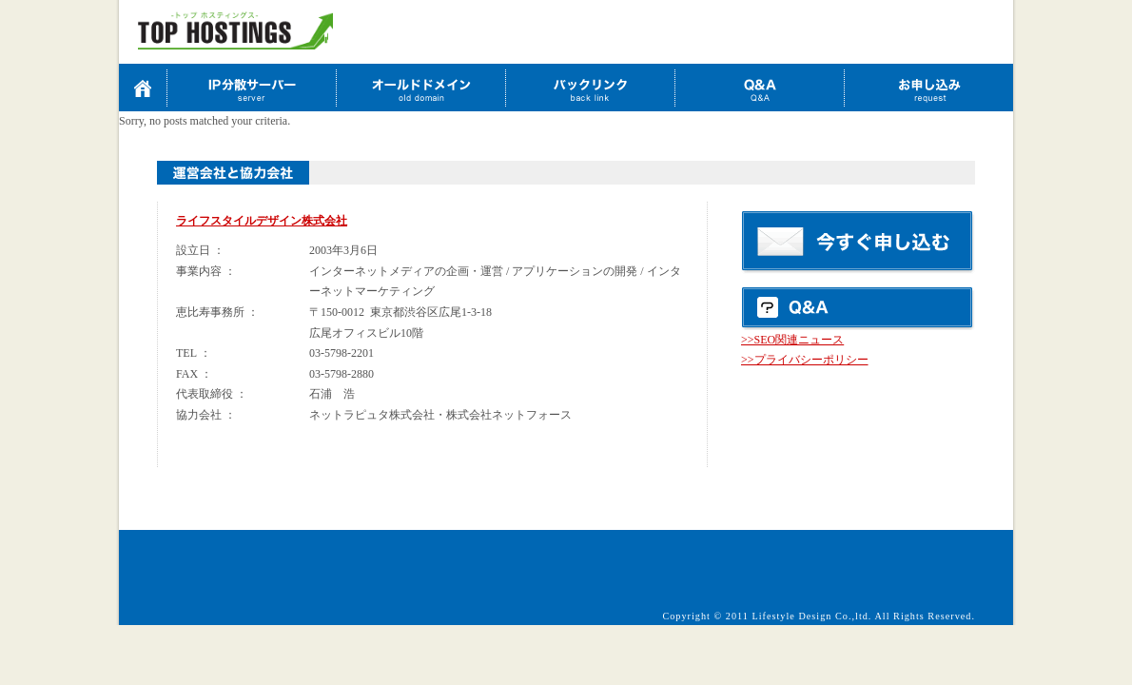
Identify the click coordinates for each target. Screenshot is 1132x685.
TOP (142, 87)
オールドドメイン (420, 87)
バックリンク (589, 87)
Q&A (759, 87)
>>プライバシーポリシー (805, 359)
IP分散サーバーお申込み (251, 87)
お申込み (928, 87)
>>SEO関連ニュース (792, 339)
